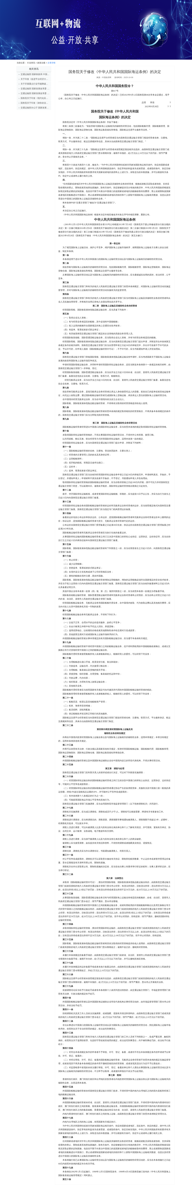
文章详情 (51, 63)
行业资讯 (31, 63)
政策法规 (41, 63)
